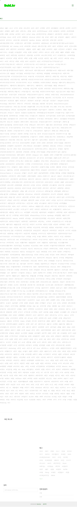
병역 (48, 300)
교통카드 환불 (45, 167)
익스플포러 (32, 98)
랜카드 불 (66, 122)
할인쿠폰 (66, 336)
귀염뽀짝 (10, 146)
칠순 (20, 351)
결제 (34, 49)
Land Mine (35, 246)
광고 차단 (23, 227)
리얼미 (34, 143)
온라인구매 (41, 258)
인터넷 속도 (65, 339)
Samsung (3, 403)
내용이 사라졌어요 (37, 128)
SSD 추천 (17, 200)
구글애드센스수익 (58, 221)
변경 (55, 342)
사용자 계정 (22, 294)
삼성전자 (33, 61)
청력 (38, 282)
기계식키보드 (14, 336)
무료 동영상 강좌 (17, 182)
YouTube (48, 397)
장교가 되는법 (27, 188)
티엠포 (11, 285)
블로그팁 (62, 324)
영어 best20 (29, 70)
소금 (24, 342)
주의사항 (43, 306)
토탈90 (8, 31)
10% (59, 303)
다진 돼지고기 (53, 170)
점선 (47, 315)
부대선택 (3, 188)
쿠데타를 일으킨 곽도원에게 (46, 113)
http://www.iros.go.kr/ (61, 104)
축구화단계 (14, 179)
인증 (48, 336)
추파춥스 (28, 218)
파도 (33, 384)
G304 (36, 255)
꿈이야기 (41, 315)
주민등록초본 (41, 366)
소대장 (3, 224)
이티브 (65, 167)
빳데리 (45, 236)
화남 (41, 354)
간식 (52, 372)
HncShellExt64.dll (6, 98)
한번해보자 (32, 119)
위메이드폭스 (54, 249)
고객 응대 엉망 (51, 116)
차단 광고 (28, 104)
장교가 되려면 (37, 188)
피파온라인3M (25, 170)
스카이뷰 (39, 224)
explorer (3, 321)
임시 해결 (36, 91)
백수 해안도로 (28, 146)
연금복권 (60, 194)
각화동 (50, 273)
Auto (9, 37)
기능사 (50, 303)
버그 (2, 61)
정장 (16, 339)
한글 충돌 (24, 98)
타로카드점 (42, 321)
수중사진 (59, 261)
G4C (39, 242)
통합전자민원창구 (66, 348)
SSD (53, 336)
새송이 (46, 249)
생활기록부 (24, 242)
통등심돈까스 (5, 85)
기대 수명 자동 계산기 (60, 273)
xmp (22, 258)
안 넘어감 (50, 104)
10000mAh (13, 194)
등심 (2, 306)
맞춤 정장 (12, 197)
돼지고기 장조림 (53, 203)
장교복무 (68, 185)
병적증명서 (16, 191)
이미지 (61, 58)
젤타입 (12, 212)
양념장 (70, 357)
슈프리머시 (31, 300)
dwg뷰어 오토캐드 (63, 101)
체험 (35, 58)
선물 (52, 393)
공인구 (11, 279)
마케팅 (30, 378)
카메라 (50, 400)
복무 (59, 267)
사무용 (62, 258)
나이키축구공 (41, 279)
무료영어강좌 (28, 230)
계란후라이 (66, 369)
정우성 (73, 375)
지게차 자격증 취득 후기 (8, 64)
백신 (27, 366)
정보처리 (47, 381)
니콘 (37, 384)
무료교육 (62, 309)
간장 (53, 345)
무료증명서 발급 (42, 297)
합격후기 (14, 273)
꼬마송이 (13, 134)
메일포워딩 (69, 258)
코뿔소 (20, 309)
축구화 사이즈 (71, 282)
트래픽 (68, 345)
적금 (72, 363)
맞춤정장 (9, 312)
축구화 (62, 28)
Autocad (32, 37)
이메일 (36, 345)
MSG (50, 342)
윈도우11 (27, 167)
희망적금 (61, 188)
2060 (44, 143)
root (38, 348)
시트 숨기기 (25, 209)
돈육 (14, 206)
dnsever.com (38, 249)
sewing (16, 46)
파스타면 (10, 185)
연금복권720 (15, 137)
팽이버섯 (13, 300)
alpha (23, 321)
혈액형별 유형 (69, 285)
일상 (57, 387)
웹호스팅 (69, 324)
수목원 (33, 366)
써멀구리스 (67, 252)
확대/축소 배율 (69, 88)
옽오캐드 (48, 98)
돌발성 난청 (39, 206)
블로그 (68, 37)
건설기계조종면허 (6, 67)
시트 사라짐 (26, 128)
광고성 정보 (34, 122)
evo (35, 258)
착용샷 (10, 200)
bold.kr (39, 40)
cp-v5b (10, 149)
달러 (64, 327)
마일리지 (25, 397)
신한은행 (32, 400)
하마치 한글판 (25, 215)
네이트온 (48, 363)
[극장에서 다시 (5, 137)
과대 (52, 155)
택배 (26, 58)
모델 (22, 61)
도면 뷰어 (4, 101)
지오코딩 (24, 249)
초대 (47, 384)
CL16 (30, 82)
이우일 (38, 288)
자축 (55, 351)
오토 (23, 384)
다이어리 (16, 366)
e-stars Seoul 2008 (6, 249)
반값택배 (70, 137)
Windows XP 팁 (60, 291)
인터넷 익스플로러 (60, 357)
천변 (61, 249)
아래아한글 (71, 55)
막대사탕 (12, 282)
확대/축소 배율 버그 (14, 91)
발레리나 (31, 375)
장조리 (18, 113)
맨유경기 (29, 315)
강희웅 (17, 270)
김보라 (56, 224)
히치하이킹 (24, 270)
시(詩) (52, 348)
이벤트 (43, 28)
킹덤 (69, 351)
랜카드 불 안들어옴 (6, 125)
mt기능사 (51, 64)
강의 (7, 397)
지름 (23, 354)
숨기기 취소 (56, 128)
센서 (2, 363)
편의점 (57, 393)
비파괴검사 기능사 (29, 67)
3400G (42, 137)
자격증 (3, 360)
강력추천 (52, 297)
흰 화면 (43, 104)
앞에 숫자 (48, 131)
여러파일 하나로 (57, 73)
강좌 (60, 397)
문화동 (52, 227)
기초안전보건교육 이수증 (19, 76)
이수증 (47, 164)
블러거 (54, 321)
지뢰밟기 (43, 303)
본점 (8, 267)
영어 (52, 37)
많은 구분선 (71, 91)
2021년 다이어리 (57, 88)
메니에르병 (72, 303)
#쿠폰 (2, 164)
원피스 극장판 (48, 224)
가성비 (43, 200)
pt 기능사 (39, 67)
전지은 (58, 375)
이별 (70, 397)
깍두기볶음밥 (41, 152)
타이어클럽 (49, 158)
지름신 (70, 400)
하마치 (41, 261)
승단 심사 (59, 288)
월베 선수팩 (57, 158)
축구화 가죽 (31, 285)
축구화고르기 (59, 285)
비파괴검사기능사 (30, 73)
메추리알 (14, 55)
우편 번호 (48, 88)
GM (11, 315)
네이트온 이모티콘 (30, 297)
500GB (53, 288)
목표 (13, 378)
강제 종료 (65, 270)
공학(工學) (67, 218)
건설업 (29, 321)
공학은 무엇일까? (15, 221)
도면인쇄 (11, 101)
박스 (59, 342)
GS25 (63, 306)
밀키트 (67, 149)
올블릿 (3, 357)
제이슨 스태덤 (51, 279)
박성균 (73, 336)
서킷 (72, 227)
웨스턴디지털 (42, 46)
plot (11, 227)
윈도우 (63, 393)
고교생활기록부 (63, 242)
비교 (7, 61)
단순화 (32, 303)
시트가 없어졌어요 (15, 128)
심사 (8, 390)
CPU (33, 357)
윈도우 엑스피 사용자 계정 (8, 294)
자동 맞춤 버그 (26, 91)
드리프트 (45, 393)
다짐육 (53, 255)
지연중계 (59, 279)
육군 (56, 309)
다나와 (35, 321)
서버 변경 (41, 119)
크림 (25, 52)
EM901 (10, 131)
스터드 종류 (49, 285)
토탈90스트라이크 (6, 218)
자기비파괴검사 (5, 236)
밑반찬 (23, 363)
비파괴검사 (22, 49)
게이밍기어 (13, 176)
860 (41, 246)
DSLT (48, 200)
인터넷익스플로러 (12, 324)
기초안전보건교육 (37, 164)
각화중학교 (4, 176)
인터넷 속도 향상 (6, 206)
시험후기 (69, 49)
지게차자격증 (70, 197)
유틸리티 (56, 31)
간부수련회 (73, 46)
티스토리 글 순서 (69, 176)
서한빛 (28, 164)
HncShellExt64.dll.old (67, 95)
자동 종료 (68, 221)
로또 (7, 393)
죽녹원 (34, 46)
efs (18, 239)
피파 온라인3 (49, 182)
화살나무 (45, 230)
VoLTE (54, 194)
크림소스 (29, 273)
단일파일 (34, 233)
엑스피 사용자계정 (46, 294)
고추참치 (3, 381)
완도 (63, 375)
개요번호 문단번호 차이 (8, 152)
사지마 (68, 230)
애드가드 (20, 104)
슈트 (2, 339)
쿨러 (59, 321)
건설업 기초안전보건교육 (8, 155)
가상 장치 (32, 191)
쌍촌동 (74, 230)
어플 (63, 300)
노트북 (32, 397)
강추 (12, 393)
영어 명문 (70, 70)
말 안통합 (4, 119)
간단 (36, 318)
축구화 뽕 (23, 285)
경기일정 (53, 327)
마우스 (22, 390)
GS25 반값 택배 (5, 76)
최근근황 (34, 261)
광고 (2, 31)
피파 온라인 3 (70, 182)
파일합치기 (52, 212)
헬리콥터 (16, 387)
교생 (43, 300)
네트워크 (9, 360)
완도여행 (25, 197)
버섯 (21, 339)
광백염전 (46, 146)
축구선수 (46, 387)
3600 (26, 303)
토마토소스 (45, 348)
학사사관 (54, 206)
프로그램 (16, 40)
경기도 (17, 363)
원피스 (39, 400)
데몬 (34, 342)
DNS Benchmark (70, 200)
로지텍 (45, 333)
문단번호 (19, 152)
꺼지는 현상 (20, 161)
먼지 (71, 381)
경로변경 (45, 185)
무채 (55, 252)
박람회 (68, 52)
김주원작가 (19, 146)
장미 (71, 360)
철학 (60, 354)
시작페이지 (47, 354)
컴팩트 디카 (42, 273)
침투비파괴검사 (52, 233)
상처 (72, 378)
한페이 (71, 76)
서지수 (61, 315)
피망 (30, 336)
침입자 (63, 282)
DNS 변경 (45, 227)
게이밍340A (49, 119)
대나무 (45, 342)
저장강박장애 (5, 300)
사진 (16, 28)
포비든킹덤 (4, 279)
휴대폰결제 (16, 261)
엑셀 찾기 (73, 125)
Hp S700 (3, 122)
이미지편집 (15, 306)
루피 (49, 339)
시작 (60, 400)
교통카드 (22, 324)
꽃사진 (29, 327)
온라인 (47, 58)
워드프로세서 (12, 309)
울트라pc (10, 170)
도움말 (11, 52)
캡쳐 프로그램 (66, 330)
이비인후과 (14, 318)
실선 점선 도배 (61, 91)
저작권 (59, 366)
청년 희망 (12, 140)
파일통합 (47, 73)
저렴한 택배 (58, 155)
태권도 (3, 400)
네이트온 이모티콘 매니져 (15, 297)
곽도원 (68, 188)
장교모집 (18, 188)
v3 (19, 342)
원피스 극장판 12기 (44, 176)
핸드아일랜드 (32, 176)
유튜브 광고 (29, 161)
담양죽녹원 (45, 43)
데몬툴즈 (3, 273)
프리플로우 (55, 28)
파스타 (48, 52)
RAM (46, 309)
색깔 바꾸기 (19, 233)
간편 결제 (15, 158)
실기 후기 (28, 140)
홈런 (68, 393)
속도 (24, 348)
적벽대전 (31, 309)
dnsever (65, 366)
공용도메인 (15, 258)
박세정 (69, 246)
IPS (24, 327)
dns (71, 366)
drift (50, 318)
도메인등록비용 (15, 255)
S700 (39, 143)
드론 (29, 357)
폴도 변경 (49, 125)
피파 (13, 390)
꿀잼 (72, 179)
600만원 (8, 252)
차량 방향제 (54, 164)
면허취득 (68, 236)
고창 (53, 52)
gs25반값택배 (22, 110)
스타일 (55, 397)
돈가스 (3, 342)
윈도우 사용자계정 (33, 294)
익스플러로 (53, 185)
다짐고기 (11, 113)
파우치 (26, 339)
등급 (69, 327)
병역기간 (48, 76)
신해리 (53, 167)
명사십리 (8, 261)
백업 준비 (33, 125)
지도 (2, 351)
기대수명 (27, 312)
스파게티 (37, 55)
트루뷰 (12, 34)
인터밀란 (42, 345)
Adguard (35, 155)
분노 (23, 366)
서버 (7, 339)
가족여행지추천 (27, 267)
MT (32, 324)
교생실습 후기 (31, 252)
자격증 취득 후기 (61, 64)
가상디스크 (40, 191)
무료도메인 (70, 300)
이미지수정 (42, 233)
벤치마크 (13, 49)
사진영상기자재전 (64, 264)
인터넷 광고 (25, 282)
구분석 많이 (4, 95)
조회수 (3, 369)
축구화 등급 (23, 179)
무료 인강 (52, 197)
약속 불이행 (4, 116)
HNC (32, 209)
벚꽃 (28, 363)
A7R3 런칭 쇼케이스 (42, 149)
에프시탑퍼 (4, 282)
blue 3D (10, 122)
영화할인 (21, 315)
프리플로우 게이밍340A (68, 119)
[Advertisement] (56, 430)
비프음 (29, 306)
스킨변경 (24, 333)
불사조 (50, 324)
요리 (34, 31)
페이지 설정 (60, 197)
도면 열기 (38, 101)
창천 (54, 333)
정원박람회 (19, 185)
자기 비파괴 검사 (42, 64)
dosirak (53, 267)
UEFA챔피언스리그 (42, 291)
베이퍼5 (59, 218)
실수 (2, 397)
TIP (54, 369)
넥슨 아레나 (45, 161)
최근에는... (42, 221)
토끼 (42, 384)
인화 (30, 52)
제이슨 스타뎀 (44, 255)
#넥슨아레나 (20, 164)
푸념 (64, 351)
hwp (24, 369)
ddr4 (37, 200)
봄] (70, 134)
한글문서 (51, 34)
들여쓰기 (57, 270)
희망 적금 (56, 76)
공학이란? (25, 221)
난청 (11, 375)
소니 (11, 28)
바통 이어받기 (22, 300)
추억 (62, 381)
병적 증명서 (21, 155)
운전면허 (42, 378)
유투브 (3, 387)
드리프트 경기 (32, 158)
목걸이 (18, 333)
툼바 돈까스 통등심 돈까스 (67, 82)
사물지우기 (34, 137)
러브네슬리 (67, 279)
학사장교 (3, 233)
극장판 (61, 384)
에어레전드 (53, 230)
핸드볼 (29, 342)
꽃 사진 (9, 215)
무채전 (66, 125)
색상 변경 (35, 212)
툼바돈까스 (40, 85)
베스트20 (26, 185)
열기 (25, 309)
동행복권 (3, 146)
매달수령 (3, 131)
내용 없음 (47, 128)
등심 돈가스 (53, 149)
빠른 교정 (55, 131)
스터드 (17, 285)
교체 (62, 360)
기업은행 (3, 345)
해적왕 (30, 227)
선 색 (64, 98)
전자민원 (21, 345)
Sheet (71, 270)
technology (13, 348)
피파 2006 (12, 264)
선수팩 (31, 173)
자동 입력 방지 (38, 131)
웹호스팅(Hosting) (27, 255)
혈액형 (73, 369)
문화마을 (10, 233)
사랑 (64, 390)
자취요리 (66, 354)
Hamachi (49, 258)
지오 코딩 (61, 107)
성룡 (48, 345)
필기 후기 (35, 140)
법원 (19, 330)
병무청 (23, 360)
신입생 (41, 58)
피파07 (67, 384)
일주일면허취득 (44, 173)
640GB (22, 218)
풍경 (73, 390)
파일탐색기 (37, 336)
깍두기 (27, 387)
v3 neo (66, 239)
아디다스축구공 (30, 279)
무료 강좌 (45, 197)
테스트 (59, 390)
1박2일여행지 (5, 255)
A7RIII (18, 34)
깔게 (36, 173)
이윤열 (52, 375)
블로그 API (66, 215)
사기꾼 (3, 324)
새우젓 (57, 236)
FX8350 (12, 161)
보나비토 (69, 107)
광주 (17, 31)
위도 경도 (20, 140)
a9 (11, 46)
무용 (72, 372)
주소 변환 (54, 107)
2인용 (16, 227)
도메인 (68, 28)
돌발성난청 (18, 224)
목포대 (66, 34)
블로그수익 (48, 351)
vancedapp (4, 104)
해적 (41, 397)
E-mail (31, 318)
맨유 (17, 61)
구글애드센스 (62, 55)
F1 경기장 (41, 158)
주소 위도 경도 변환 (43, 107)
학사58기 (46, 188)
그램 (18, 288)
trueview (18, 173)
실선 (38, 252)
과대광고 (62, 224)
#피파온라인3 (11, 164)
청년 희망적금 (5, 79)
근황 (31, 58)
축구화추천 (59, 34)
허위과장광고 (25, 261)
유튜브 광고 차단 (51, 137)
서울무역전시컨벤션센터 (58, 246)
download (39, 387)
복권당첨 (44, 252)
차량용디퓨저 (64, 164)
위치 (2, 330)
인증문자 (44, 170)
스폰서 (9, 303)
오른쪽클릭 (31, 360)
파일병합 (58, 215)
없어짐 (64, 152)
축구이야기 (4, 348)
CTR (72, 315)
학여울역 (71, 255)
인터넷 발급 (18, 246)
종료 (32, 363)
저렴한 (55, 318)
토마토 (21, 58)
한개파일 (40, 73)
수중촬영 (63, 312)
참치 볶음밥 (48, 85)
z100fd (47, 246)
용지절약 (23, 264)
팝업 (42, 363)
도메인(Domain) (42, 31)
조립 (60, 318)
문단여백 (50, 270)
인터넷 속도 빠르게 (6, 209)
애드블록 (24, 200)
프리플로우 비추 (13, 119)
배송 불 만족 (4, 194)
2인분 (54, 200)
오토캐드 (50, 49)
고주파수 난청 (5, 73)
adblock (3, 270)
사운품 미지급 (60, 113)
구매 (19, 37)
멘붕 (22, 191)
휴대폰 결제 (4, 212)
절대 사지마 (70, 113)
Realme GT (62, 85)
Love (26, 400)
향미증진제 (12, 203)
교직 (47, 327)
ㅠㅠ (69, 387)
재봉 (75, 49)
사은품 (15, 342)
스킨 (52, 384)
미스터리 (66, 363)
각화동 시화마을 (55, 173)
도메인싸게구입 (41, 34)
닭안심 (23, 252)
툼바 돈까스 (31, 85)
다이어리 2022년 (66, 79)
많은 (72, 384)
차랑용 (29, 236)
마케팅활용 (63, 203)
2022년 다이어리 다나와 (36, 79)
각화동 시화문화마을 (68, 173)
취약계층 (59, 212)
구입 (75, 348)
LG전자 (39, 393)
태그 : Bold (17, 149)
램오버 (67, 194)
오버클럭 (38, 333)
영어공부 (26, 372)
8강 (56, 384)
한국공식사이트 (68, 261)
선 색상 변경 (57, 98)
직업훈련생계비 (5, 158)
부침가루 (61, 230)
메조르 (14, 110)
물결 (45, 390)
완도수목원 (4, 197)
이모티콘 (3, 372)
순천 (8, 55)
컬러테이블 (41, 98)
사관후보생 (19, 230)
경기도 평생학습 (5, 182)
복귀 (21, 375)
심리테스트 (22, 55)
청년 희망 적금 (15, 79)
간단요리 (62, 49)
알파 (56, 49)
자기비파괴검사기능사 (18, 236)
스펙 (23, 330)
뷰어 (54, 46)
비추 (71, 34)
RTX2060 (50, 143)
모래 (58, 348)
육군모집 (10, 188)
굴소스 (67, 315)
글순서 (60, 176)
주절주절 (9, 369)
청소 (59, 351)
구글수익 (74, 312)
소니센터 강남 (61, 140)
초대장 (63, 31)
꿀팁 (21, 167)
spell (38, 300)
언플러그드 (9, 351)
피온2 (15, 315)
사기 (55, 55)
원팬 (70, 110)
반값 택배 (34, 88)
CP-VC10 (16, 143)
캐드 (56, 58)
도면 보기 (23, 101)
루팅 (36, 203)
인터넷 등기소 (63, 206)
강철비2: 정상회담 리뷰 (29, 113)
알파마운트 (43, 212)
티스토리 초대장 (47, 55)
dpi (34, 306)
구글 (65, 400)
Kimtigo (55, 82)
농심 (68, 390)
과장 (74, 330)
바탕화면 (3, 366)
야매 (58, 255)
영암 (37, 303)
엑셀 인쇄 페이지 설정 (53, 152)
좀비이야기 (45, 288)
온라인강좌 (28, 258)
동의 (2, 252)
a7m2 (29, 34)
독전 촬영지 (37, 146)
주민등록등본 (51, 366)
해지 (19, 327)
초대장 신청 (43, 318)
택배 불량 (58, 191)
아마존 (55, 354)
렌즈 (46, 375)
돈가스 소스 (19, 212)
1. (10, 387)
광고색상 (55, 276)
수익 (39, 342)
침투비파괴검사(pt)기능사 (52, 67)
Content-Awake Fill (49, 134)
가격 (60, 363)
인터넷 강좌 (40, 182)
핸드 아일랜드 (22, 176)
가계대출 (40, 276)
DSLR (39, 37)
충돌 (53, 390)
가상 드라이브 (44, 239)
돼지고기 (50, 357)
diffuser (32, 206)
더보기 (41, 504)
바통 (2, 261)
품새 (66, 288)
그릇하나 (59, 110)
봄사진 (56, 258)
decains (16, 218)
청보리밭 (30, 55)
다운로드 (61, 37)
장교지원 (61, 185)
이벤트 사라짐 (24, 116)
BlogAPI (47, 276)
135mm (73, 264)
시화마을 (16, 215)
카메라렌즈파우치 (63, 179)
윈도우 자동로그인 (58, 294)
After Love (67, 209)
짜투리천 (53, 179)
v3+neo (3, 242)
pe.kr (8, 258)
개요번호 (26, 152)
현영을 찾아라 (67, 267)
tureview (70, 98)
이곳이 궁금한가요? (6, 107)
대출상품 (33, 276)
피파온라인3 (4, 227)
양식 (57, 372)
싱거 (19, 206)
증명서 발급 (53, 242)
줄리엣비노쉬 (45, 264)
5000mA (3, 149)
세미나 (42, 52)
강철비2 (17, 122)
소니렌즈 (16, 209)
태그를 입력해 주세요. (7, 43)
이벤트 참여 (19, 43)
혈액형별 (22, 306)
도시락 (47, 372)
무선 (33, 330)
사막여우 (16, 321)
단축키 (59, 369)
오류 (41, 339)
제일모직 (58, 336)
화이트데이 (39, 375)
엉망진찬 (42, 116)
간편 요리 (72, 206)
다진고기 (3, 200)
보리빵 (3, 215)
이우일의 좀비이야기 (28, 288)
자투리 (49, 221)
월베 (62, 182)
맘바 (38, 197)
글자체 (9, 276)
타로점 (3, 55)
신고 (35, 315)
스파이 (9, 342)
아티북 (17, 170)
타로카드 (16, 360)
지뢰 (21, 303)
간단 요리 (30, 203)
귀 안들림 (20, 73)
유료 (31, 339)
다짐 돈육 (4, 113)
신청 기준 (33, 134)
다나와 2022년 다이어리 (8, 82)
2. (49, 390)
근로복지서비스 (17, 88)
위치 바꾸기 (41, 125)
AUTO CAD (11, 239)
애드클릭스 (30, 369)
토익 (20, 372)
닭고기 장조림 (5, 134)
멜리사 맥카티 (36, 170)
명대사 (36, 351)
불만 (39, 49)
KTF (8, 384)
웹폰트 (29, 49)
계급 (49, 306)
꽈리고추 (64, 255)
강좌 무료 (58, 239)
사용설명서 (19, 52)
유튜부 (51, 236)
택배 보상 (65, 191)
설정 (74, 333)
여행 (2, 34)
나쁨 (39, 236)
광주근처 (31, 179)
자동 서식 (29, 131)
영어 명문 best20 (40, 70)
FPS (17, 393)
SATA (2, 318)
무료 (25, 375)
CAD (47, 37)
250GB (65, 303)
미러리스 (25, 206)
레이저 (74, 37)
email (28, 330)
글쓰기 (66, 378)
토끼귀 (74, 249)
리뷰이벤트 (59, 227)
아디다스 (9, 40)
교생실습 (3, 37)
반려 (66, 212)
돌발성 (13, 73)
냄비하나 (52, 110)
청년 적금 (64, 76)
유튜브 (8, 378)
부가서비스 (4, 52)
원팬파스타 (4, 140)
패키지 (35, 354)
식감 (62, 236)
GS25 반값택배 (25, 143)
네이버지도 (9, 354)
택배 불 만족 (49, 191)
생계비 (52, 239)
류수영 (3, 312)
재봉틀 (3, 267)
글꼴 (51, 312)
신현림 (56, 324)
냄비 (35, 267)
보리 (27, 61)
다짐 (38, 372)
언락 (15, 312)
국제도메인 (10, 242)
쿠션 (19, 348)
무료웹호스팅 (5, 327)
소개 (74, 387)
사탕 (2, 378)
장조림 (44, 357)
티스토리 (27, 28)
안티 (68, 375)
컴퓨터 (22, 393)
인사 (27, 390)
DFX (50, 46)
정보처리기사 (39, 381)
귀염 (7, 363)
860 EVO (68, 143)
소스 (48, 360)
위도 (58, 300)
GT (41, 390)
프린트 (74, 351)
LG (9, 403)
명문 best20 (62, 70)
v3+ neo (72, 239)
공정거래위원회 (46, 330)
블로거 (3, 58)
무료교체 (37, 194)
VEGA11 (60, 146)
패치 (59, 330)
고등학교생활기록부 (7, 246)
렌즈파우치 (72, 212)
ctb (42, 155)
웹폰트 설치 (16, 276)
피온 (8, 400)
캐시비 (19, 197)
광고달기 (9, 357)
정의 (73, 327)
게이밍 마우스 (21, 203)
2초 (55, 303)
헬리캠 (59, 167)
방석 (9, 291)
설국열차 (15, 303)
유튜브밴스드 (61, 137)
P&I (46, 261)
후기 (37, 28)
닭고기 (14, 330)
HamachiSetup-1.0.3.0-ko (38, 215)
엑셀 (15, 58)
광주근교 (38, 179)
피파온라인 (25, 40)
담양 (44, 49)
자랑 (73, 393)
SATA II (69, 306)
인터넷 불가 (57, 122)
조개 (70, 333)
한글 (29, 31)
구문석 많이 (13, 95)
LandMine (27, 246)
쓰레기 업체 (61, 116)
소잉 (22, 46)
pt (38, 306)
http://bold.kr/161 (28, 149)
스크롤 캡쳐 (30, 291)
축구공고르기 (19, 279)
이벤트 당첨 (4, 333)
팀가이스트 (42, 324)
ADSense (19, 378)
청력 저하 (66, 73)
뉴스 (11, 397)
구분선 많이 (22, 95)
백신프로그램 (60, 345)
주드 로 (30, 348)
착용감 (3, 258)
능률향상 (37, 161)
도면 (14, 37)
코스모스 (49, 378)
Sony (72, 58)
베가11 (57, 119)
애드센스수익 (67, 342)
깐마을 (26, 134)
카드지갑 (25, 224)
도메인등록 (71, 31)
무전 (18, 282)
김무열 (46, 312)
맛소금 (47, 206)
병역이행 (24, 79)
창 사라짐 (16, 98)
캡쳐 (41, 351)
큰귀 (39, 134)
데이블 (33, 152)
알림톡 (47, 155)
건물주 (25, 173)
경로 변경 (22, 158)
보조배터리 (36, 43)
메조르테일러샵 (5, 110)
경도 (38, 357)
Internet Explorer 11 (7, 173)
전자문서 (29, 345)
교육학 (38, 369)
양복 (51, 309)
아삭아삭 (13, 327)
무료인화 (27, 46)
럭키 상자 (66, 158)
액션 (32, 387)
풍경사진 (16, 354)
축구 (44, 400)
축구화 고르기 (5, 179)
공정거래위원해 (32, 110)
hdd (55, 378)
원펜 (65, 110)
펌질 (52, 360)
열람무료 (45, 242)
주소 (36, 339)
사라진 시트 (4, 128)
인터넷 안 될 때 (18, 125)
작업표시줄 (23, 336)
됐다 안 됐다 (25, 122)
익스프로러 (51, 218)
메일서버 (54, 264)
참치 (15, 351)
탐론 (7, 336)
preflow (32, 40)
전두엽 (70, 297)
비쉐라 (57, 182)
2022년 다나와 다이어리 (52, 79)
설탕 (11, 339)
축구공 (67, 58)
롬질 (55, 85)
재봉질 (12, 333)
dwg (34, 34)
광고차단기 (12, 104)
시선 (16, 345)
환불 (59, 327)
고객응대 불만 (71, 116)
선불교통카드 (58, 209)
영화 (7, 34)
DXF (69, 224)
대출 (22, 387)
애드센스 (23, 31)
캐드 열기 (46, 101)
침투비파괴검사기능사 (65, 233)
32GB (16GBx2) (46, 82)
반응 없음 (36, 104)
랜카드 (3, 303)
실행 (37, 363)
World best (29, 194)
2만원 (21, 318)
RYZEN (29, 155)
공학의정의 (33, 221)
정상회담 (22, 357)
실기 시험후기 (17, 67)
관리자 (44, 529)
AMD (35, 378)
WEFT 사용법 (73, 273)
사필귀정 (22, 273)
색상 (66, 360)
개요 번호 (53, 40)
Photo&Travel (55, 161)
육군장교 (3, 239)
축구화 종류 (40, 285)
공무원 (67, 372)
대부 (16, 375)
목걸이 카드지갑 (64, 170)
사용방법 (64, 333)
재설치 (8, 306)
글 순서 (54, 176)
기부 (62, 372)
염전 (50, 333)
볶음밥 (31, 333)
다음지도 (67, 249)
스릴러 (33, 372)
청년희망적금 (25, 137)
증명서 (60, 252)
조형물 (52, 291)
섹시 (55, 400)
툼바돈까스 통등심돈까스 (18, 85)
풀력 (17, 101)
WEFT (3, 276)
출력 (13, 31)
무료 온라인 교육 (46, 282)
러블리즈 (15, 167)
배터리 (8, 330)
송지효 (6, 375)
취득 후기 (20, 64)
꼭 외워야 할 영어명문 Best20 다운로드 (12, 70)
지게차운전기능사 (26, 239)
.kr (20, 369)
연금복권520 (46, 194)
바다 (28, 384)
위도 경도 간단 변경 (20, 107)
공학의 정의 (4, 221)
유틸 (73, 52)
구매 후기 (4, 203)
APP (41, 312)
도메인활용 (4, 315)
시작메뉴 (34, 312)
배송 (8, 318)
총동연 (3, 49)
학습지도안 (67, 318)
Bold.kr (39, 529)
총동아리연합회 (61, 297)
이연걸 (10, 372)
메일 (15, 369)
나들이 (26, 351)
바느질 (44, 270)
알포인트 (56, 282)
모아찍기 (30, 264)
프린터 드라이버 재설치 (48, 91)
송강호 (13, 384)
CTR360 (33, 197)
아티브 (39, 185)
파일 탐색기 (37, 230)
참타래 (20, 134)
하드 (38, 330)
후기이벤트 (28, 43)
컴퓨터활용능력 (23, 381)
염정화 (55, 306)
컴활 (31, 381)
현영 (37, 397)
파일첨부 (37, 270)
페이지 (35, 327)
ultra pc (3, 170)
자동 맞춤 (4, 91)
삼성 (39, 61)
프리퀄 (32, 282)
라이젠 (60, 40)
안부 (58, 339)
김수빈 (31, 249)
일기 (15, 381)
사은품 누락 (34, 116)
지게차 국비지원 (29, 64)
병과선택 (31, 200)
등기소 (69, 309)
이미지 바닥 (23, 119)
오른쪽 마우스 (40, 360)
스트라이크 (39, 309)
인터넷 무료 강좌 (29, 182)
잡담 (75, 400)
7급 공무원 (37, 227)
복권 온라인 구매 (66, 128)
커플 (66, 381)
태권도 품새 (72, 288)
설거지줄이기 (43, 110)
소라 (19, 384)
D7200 (63, 161)
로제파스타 (45, 209)
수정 (74, 309)
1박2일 (55, 363)
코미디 (49, 369)
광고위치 (62, 276)
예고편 (3, 390)
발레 (31, 351)
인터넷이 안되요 (5, 191)
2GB (31, 270)
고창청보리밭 (5, 46)
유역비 (60, 378)
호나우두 (17, 397)
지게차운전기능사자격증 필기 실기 (53, 61)
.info (17, 242)
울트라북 (21, 194)
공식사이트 (4, 264)
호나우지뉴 (54, 315)
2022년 (37, 209)
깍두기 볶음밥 (59, 143)
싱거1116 (60, 200)
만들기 (65, 397)
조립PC (10, 345)
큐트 (27, 393)
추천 (48, 28)
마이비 (35, 239)
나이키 (74, 28)
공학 (35, 273)
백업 (2, 354)
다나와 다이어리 (22, 82)
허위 (57, 52)
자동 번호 (68, 146)
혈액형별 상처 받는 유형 (8, 288)
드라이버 (9, 58)
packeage (51, 215)
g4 (59, 306)
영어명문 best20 (52, 70)
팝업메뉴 (16, 249)
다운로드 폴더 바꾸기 (46, 122)
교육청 (73, 339)
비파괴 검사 (4, 161)
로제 (66, 46)
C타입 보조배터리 (6, 143)
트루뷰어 (31, 101)
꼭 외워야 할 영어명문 (39, 218)
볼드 (7, 28)
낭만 (57, 360)
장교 (64, 321)
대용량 (10, 366)
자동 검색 (10, 270)
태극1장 (3, 291)
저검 (26, 125)
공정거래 (27, 233)
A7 (9, 273)
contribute (15, 252)
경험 (43, 369)
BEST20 (68, 294)
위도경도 (53, 146)
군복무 (35, 52)
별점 (48, 321)
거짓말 (10, 381)
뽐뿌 (62, 52)
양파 (25, 378)
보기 (52, 387)
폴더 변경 (10, 224)
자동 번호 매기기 (19, 131)
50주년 (14, 400)
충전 (54, 330)
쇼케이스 (63, 387)
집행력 (53, 300)
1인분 (33, 185)
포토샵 (33, 393)
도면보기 (53, 101)
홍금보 (10, 321)
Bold (2, 28)
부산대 (73, 354)
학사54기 (53, 188)
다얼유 (61, 149)
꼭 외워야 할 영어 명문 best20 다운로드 (62, 43)
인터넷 (3, 40)
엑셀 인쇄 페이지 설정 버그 (36, 95)
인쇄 (51, 31)
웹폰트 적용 (25, 276)
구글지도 (3, 309)
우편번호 (41, 327)
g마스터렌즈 (44, 140)
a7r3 (24, 34)
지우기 (21, 312)
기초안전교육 (40, 76)
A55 (33, 28)
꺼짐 (34, 236)
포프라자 (52, 140)
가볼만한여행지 (16, 267)
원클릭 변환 (31, 107)
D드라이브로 (58, 125)
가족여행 (28, 354)
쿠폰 (2, 336)
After (2, 393)
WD (8, 49)
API (11, 363)
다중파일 (26, 88)
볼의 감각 (4, 285)
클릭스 (16, 357)
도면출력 (27, 212)
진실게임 (20, 400)
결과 (43, 336)
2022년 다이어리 (6, 88)
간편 (28, 324)
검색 (35, 515)
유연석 (32, 224)
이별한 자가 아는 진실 (18, 291)
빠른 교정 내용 (64, 131)
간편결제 (3, 185)
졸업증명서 (32, 242)
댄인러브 (69, 276)
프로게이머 (55, 381)
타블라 (57, 312)
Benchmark (70, 321)
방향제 (3, 384)
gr (18, 264)
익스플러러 (43, 203)
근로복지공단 (34, 390)
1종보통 (3, 297)
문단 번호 (46, 40)
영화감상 (25, 37)
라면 (15, 372)
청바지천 (46, 179)
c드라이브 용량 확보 (70, 155)
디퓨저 (66, 227)
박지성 (12, 61)
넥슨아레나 (35, 167)
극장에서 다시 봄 (62, 134)
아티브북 (71, 167)
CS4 (50, 252)
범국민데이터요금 (44, 267)
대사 (54, 339)
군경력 (41, 88)
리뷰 (21, 28)
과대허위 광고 (14, 116)
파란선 (48, 95)
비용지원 (31, 76)
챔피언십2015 (71, 161)
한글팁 (37, 264)
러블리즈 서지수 (5, 167)
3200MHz (36, 82)
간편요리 (60, 46)
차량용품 (52, 261)
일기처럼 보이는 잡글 (7, 230)
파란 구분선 (55, 95)
